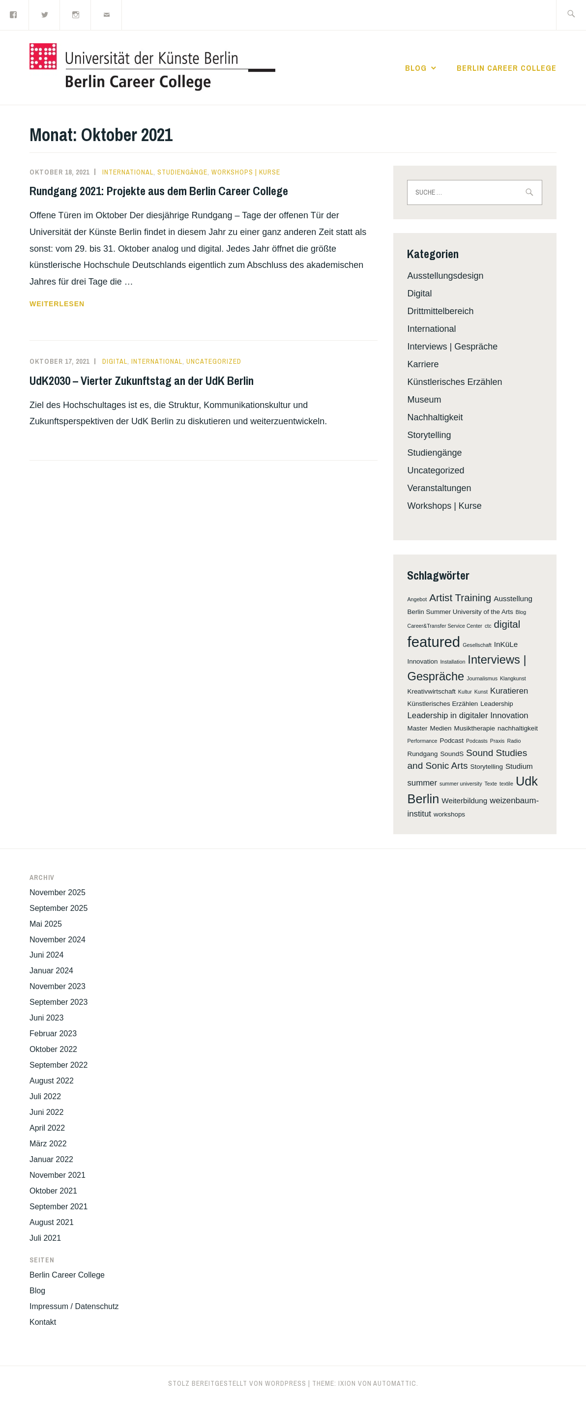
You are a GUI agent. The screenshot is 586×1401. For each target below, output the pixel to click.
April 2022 (47, 1128)
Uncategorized (213, 361)
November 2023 (57, 986)
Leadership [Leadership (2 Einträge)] (496, 703)
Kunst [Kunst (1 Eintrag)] (481, 692)
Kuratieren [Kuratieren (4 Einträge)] (509, 691)
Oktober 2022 (53, 1049)
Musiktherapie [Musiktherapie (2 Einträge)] (474, 728)
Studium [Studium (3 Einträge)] (519, 766)
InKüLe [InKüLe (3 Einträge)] (506, 644)
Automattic (394, 1383)
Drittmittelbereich (440, 311)
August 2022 (51, 1081)
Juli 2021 (45, 1238)
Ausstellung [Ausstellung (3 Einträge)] (513, 598)
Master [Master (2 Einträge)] (417, 728)
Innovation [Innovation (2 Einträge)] (422, 661)
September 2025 (58, 908)
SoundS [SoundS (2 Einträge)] (452, 754)
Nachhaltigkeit (435, 417)
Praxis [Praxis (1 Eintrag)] (497, 741)
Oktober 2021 (53, 1191)
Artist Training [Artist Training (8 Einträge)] (460, 597)
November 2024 (57, 939)
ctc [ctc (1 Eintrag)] (488, 626)
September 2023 (58, 1002)
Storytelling (429, 435)
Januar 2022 (51, 1159)
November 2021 (57, 1175)
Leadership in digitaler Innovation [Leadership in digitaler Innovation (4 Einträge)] (467, 715)
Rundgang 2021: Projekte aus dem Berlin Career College (158, 191)
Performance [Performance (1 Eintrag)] (422, 741)
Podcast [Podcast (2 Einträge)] (452, 740)
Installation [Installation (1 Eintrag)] (452, 662)
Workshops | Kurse (245, 172)
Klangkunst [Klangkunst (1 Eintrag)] (513, 678)
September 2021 (58, 1206)
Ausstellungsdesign (445, 276)
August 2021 (51, 1222)
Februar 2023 (53, 1033)
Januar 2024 (51, 970)
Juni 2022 (46, 1112)
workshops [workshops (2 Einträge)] (449, 814)
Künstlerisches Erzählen (454, 382)
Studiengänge (182, 172)
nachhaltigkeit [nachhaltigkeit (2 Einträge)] (518, 728)
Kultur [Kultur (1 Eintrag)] (465, 692)
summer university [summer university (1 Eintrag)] (461, 784)
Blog (416, 67)
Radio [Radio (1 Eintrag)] (514, 741)
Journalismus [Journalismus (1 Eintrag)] (482, 678)
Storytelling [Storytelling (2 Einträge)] (486, 766)
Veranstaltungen (439, 488)
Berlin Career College (507, 67)
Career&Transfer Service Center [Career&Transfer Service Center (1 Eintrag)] (444, 626)
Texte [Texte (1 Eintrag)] (491, 784)
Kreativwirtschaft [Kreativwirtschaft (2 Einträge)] (431, 691)
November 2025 (57, 892)
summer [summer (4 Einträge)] (422, 783)
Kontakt (42, 1322)
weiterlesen (57, 303)
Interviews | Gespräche (452, 346)
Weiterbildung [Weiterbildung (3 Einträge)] (464, 800)
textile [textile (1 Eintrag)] (506, 784)
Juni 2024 (46, 955)
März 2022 (48, 1143)
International (127, 172)
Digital (114, 361)
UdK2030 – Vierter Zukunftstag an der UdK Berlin (141, 380)
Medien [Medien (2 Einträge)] (440, 728)
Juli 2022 (45, 1096)
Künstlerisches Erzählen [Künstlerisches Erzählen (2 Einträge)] (442, 703)
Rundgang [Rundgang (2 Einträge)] (422, 754)
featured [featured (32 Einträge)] (433, 642)
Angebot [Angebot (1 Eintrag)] (417, 599)
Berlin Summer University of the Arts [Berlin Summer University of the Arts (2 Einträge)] (460, 611)
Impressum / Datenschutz (73, 1306)
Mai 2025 (45, 924)
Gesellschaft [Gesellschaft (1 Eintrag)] (477, 645)
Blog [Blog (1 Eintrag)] (521, 612)
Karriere (423, 364)
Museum (424, 400)
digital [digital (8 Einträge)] (507, 624)
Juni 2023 (46, 1018)
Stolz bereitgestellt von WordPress (237, 1383)
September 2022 (58, 1065)
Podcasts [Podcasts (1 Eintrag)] (477, 741)
